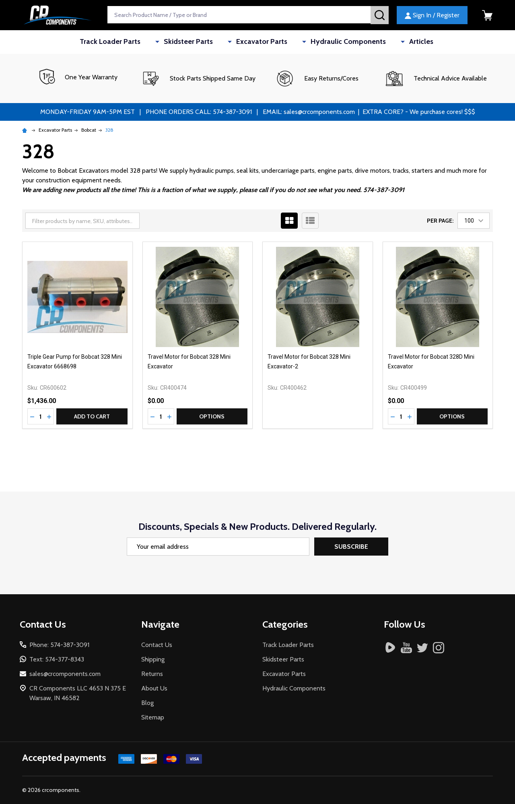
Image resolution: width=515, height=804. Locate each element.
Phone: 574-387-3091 (59, 645)
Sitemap (152, 717)
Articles (401, 41)
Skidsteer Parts (200, 41)
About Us (154, 688)
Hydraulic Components (339, 41)
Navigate (160, 624)
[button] (198, 78)
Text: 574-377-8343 (56, 659)
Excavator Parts (262, 41)
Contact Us (156, 645)
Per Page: (440, 220)
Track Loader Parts (132, 41)
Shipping (153, 659)
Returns (152, 674)
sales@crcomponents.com (65, 674)
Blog (147, 703)
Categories (285, 624)
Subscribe (351, 546)
